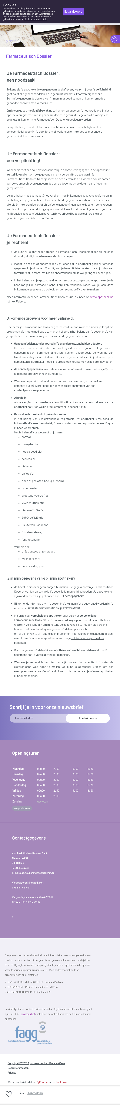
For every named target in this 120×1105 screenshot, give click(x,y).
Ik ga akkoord (73, 11)
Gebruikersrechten (18, 1067)
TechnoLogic (59, 1082)
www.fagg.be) (28, 1013)
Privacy (12, 1072)
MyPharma (42, 1082)
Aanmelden (35, 1093)
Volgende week (22, 808)
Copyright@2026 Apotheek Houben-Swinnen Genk (36, 1063)
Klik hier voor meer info (35, 19)
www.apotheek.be (101, 297)
